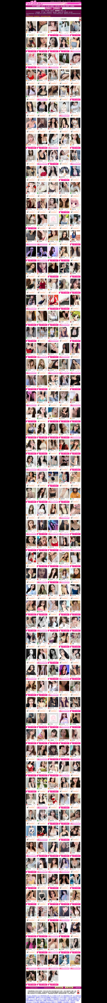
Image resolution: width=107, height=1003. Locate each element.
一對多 (35, 241)
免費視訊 (67, 32)
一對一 (35, 32)
